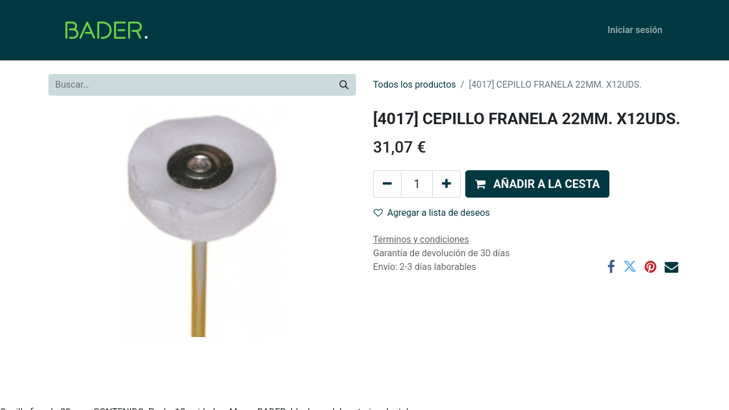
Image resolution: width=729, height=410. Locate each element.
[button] (537, 184)
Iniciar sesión (635, 29)
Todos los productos (414, 84)
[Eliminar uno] (387, 184)
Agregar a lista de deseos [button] (432, 212)
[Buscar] (344, 85)
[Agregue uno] (446, 184)
